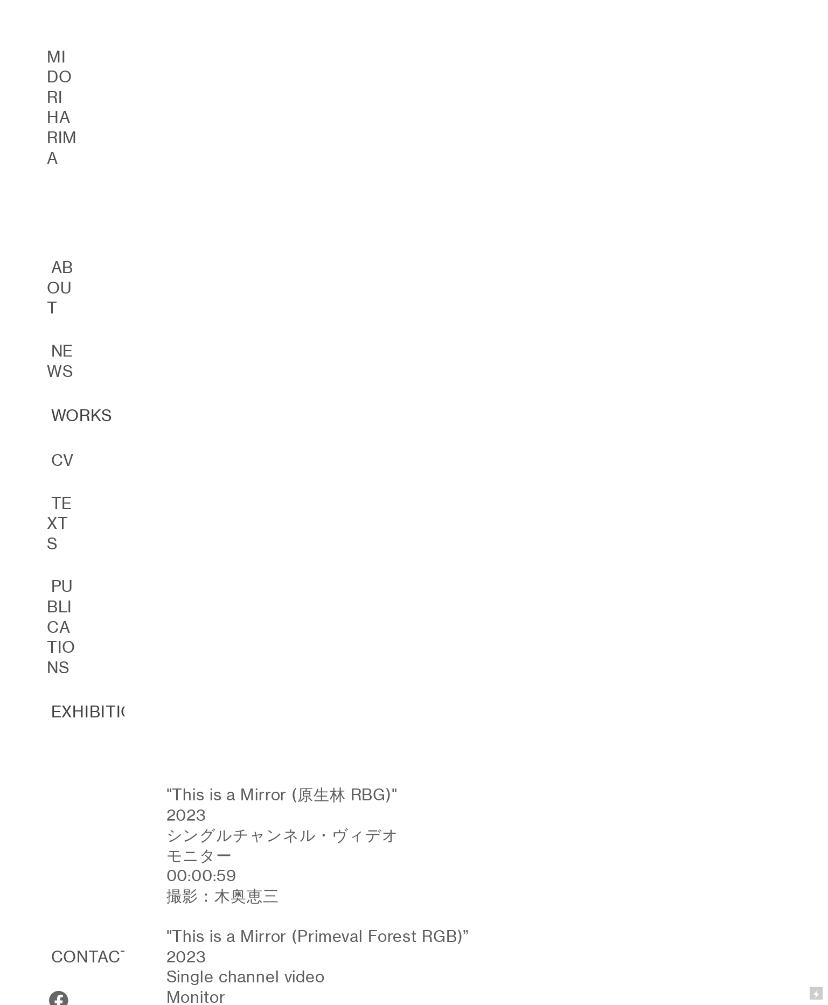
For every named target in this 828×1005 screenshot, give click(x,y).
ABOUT (60, 287)
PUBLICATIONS (61, 626)
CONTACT (91, 956)
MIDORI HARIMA (62, 107)
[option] (414, 229)
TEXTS (60, 523)
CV (62, 460)
